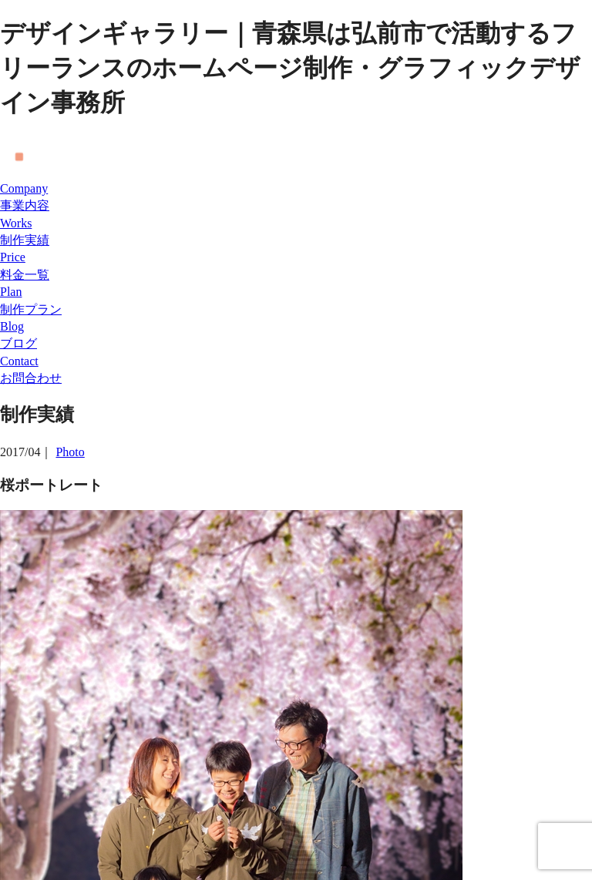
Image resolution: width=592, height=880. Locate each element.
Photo (70, 451)
